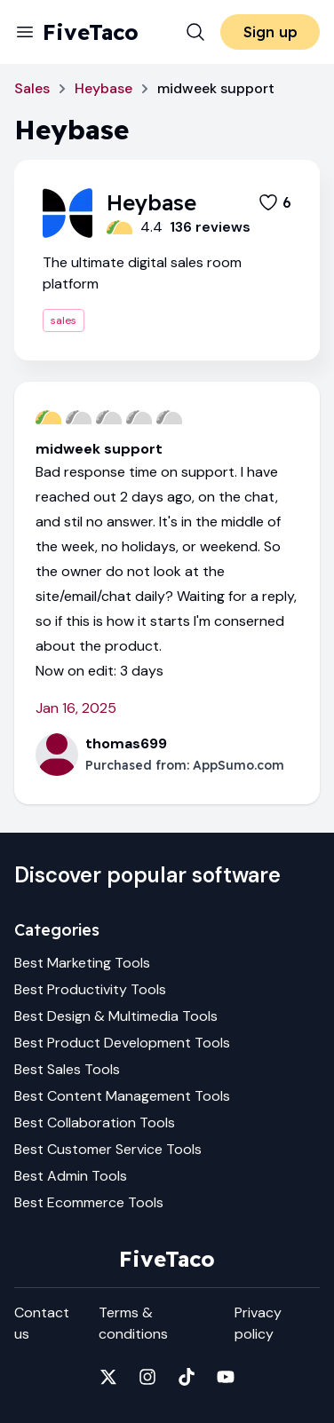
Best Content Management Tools (122, 1096)
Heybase (103, 88)
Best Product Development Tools (122, 1042)
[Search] (195, 32)
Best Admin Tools (70, 1175)
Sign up (270, 32)
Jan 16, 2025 (76, 708)
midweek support (99, 448)
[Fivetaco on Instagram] (147, 1377)
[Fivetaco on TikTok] (186, 1377)
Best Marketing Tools (82, 962)
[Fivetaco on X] (108, 1377)
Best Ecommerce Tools (88, 1202)
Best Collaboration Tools (94, 1122)
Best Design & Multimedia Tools (116, 1016)
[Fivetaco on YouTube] (225, 1377)
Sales (32, 88)
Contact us (41, 1323)
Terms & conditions (133, 1323)
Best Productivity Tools (90, 989)
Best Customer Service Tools (108, 1149)
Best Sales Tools (67, 1069)
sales (63, 320)
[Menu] (25, 32)
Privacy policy (258, 1323)
